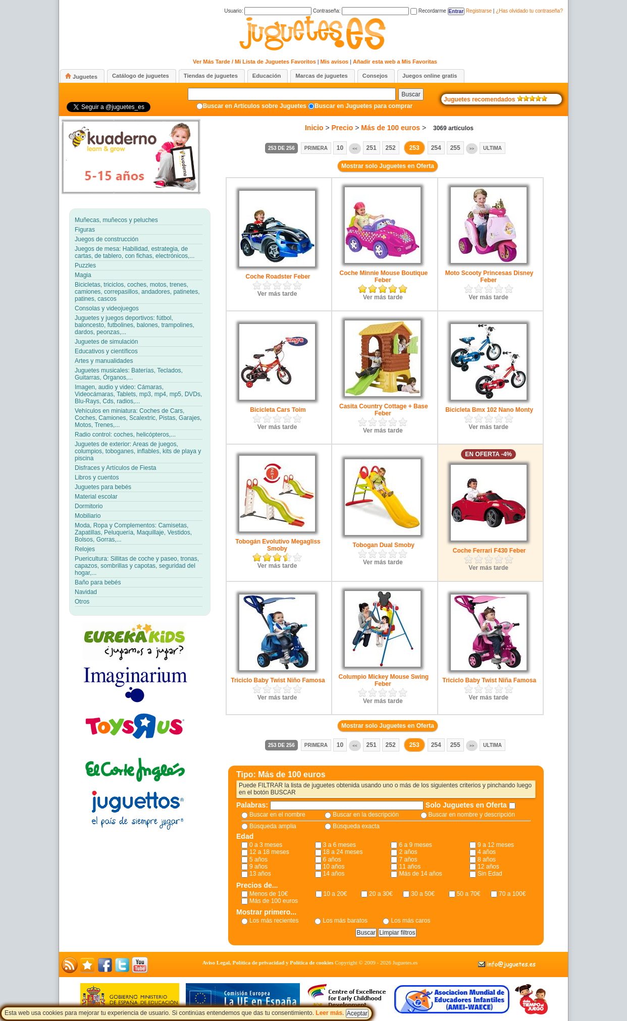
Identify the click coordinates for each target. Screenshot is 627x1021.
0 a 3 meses (265, 844)
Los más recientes (273, 920)
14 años (334, 873)
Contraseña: (361, 11)
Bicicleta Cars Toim (277, 409)
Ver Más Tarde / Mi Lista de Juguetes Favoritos (254, 62)
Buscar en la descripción (366, 814)
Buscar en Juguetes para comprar (363, 106)
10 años (334, 866)
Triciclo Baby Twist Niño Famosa (278, 680)
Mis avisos (335, 62)
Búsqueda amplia (272, 826)
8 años (487, 859)
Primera (316, 148)
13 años (260, 873)
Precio (342, 128)
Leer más (329, 1012)
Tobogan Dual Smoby (383, 545)
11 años (410, 866)
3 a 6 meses (339, 844)
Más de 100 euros (390, 128)
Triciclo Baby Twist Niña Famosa (489, 680)
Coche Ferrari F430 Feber (489, 550)
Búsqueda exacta (356, 826)
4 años (487, 851)
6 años (332, 859)
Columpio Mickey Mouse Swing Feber (383, 680)
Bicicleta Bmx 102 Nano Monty (489, 409)
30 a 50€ (423, 893)
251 (372, 147)
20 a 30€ (381, 893)
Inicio (314, 128)
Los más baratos (345, 920)
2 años (408, 851)
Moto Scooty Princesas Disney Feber (489, 277)
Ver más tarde (277, 293)
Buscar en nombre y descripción (472, 814)
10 (340, 147)
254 (436, 147)
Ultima (492, 148)
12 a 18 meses (269, 851)
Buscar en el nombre (277, 814)
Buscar (410, 94)
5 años (258, 859)
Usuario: (267, 11)
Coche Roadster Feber (277, 276)
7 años (408, 859)
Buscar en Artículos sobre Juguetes (254, 106)
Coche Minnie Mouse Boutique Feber (383, 277)
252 (391, 147)
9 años (258, 866)
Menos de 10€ (268, 893)
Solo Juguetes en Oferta (467, 805)
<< (354, 148)
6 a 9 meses (415, 844)
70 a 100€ (512, 893)
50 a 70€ (469, 893)
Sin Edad (490, 873)
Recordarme (428, 11)
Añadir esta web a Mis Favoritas (395, 62)
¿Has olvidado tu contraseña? (529, 11)
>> (471, 148)
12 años (488, 866)
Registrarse (479, 11)
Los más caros (410, 920)
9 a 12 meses (496, 844)
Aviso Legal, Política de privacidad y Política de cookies (268, 962)
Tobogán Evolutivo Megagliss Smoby (277, 545)
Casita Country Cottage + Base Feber (383, 410)
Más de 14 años (420, 873)
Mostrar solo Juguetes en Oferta (387, 166)
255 (455, 147)
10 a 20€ (335, 893)
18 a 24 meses (343, 851)
